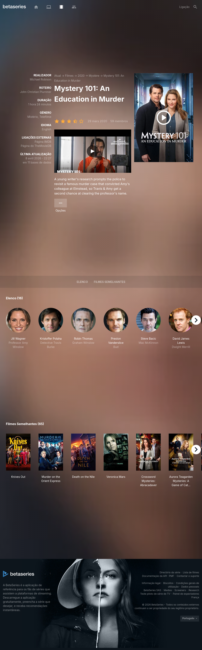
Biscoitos (168, 583)
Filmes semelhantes (109, 281)
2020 (81, 75)
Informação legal (151, 583)
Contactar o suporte (188, 575)
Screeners (180, 590)
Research (194, 590)
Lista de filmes (191, 572)
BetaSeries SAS (152, 590)
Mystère (94, 75)
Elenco (82, 281)
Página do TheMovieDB (36, 145)
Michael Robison (40, 79)
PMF (171, 575)
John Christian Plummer (35, 92)
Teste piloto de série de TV (155, 593)
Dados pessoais (190, 586)
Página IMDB (43, 141)
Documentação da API (154, 575)
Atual (57, 75)
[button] (18, 328)
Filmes (69, 75)
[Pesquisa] (195, 7)
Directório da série (170, 572)
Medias (168, 590)
